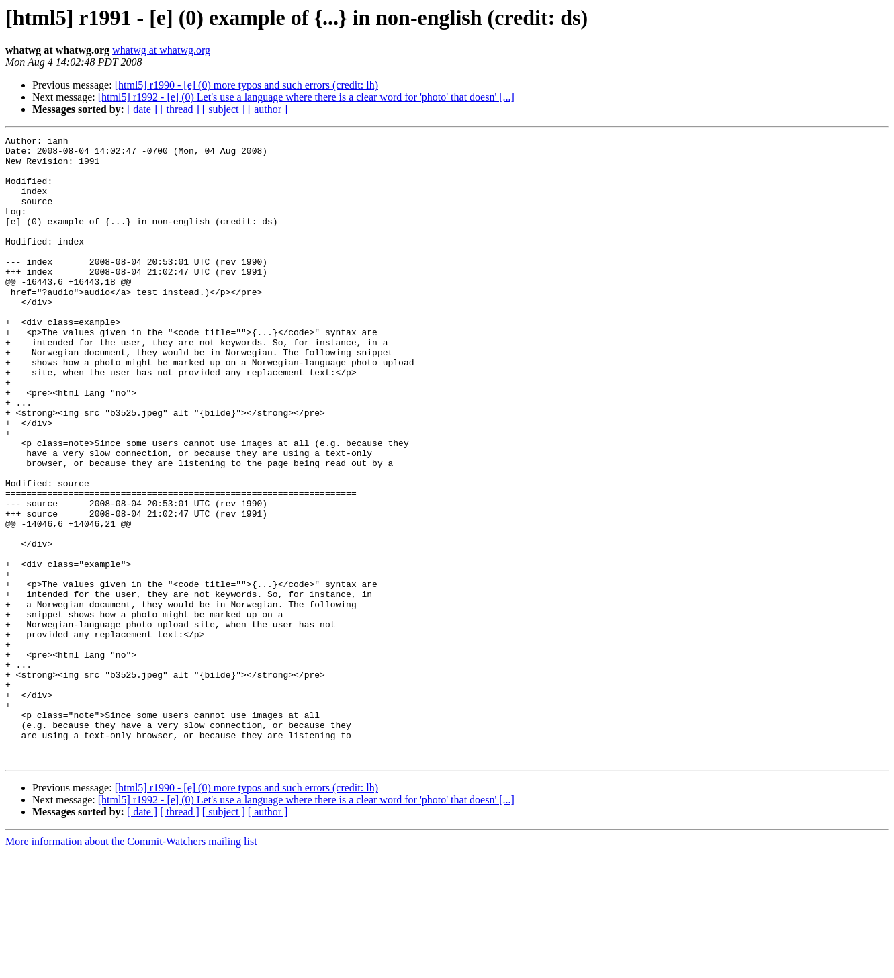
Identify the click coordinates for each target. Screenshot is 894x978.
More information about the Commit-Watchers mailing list (131, 966)
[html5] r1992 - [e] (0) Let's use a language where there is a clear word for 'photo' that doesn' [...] (306, 97)
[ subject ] (223, 109)
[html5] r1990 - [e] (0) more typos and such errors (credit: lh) (246, 85)
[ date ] (142, 109)
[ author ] (268, 109)
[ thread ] (179, 109)
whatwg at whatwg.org (161, 50)
